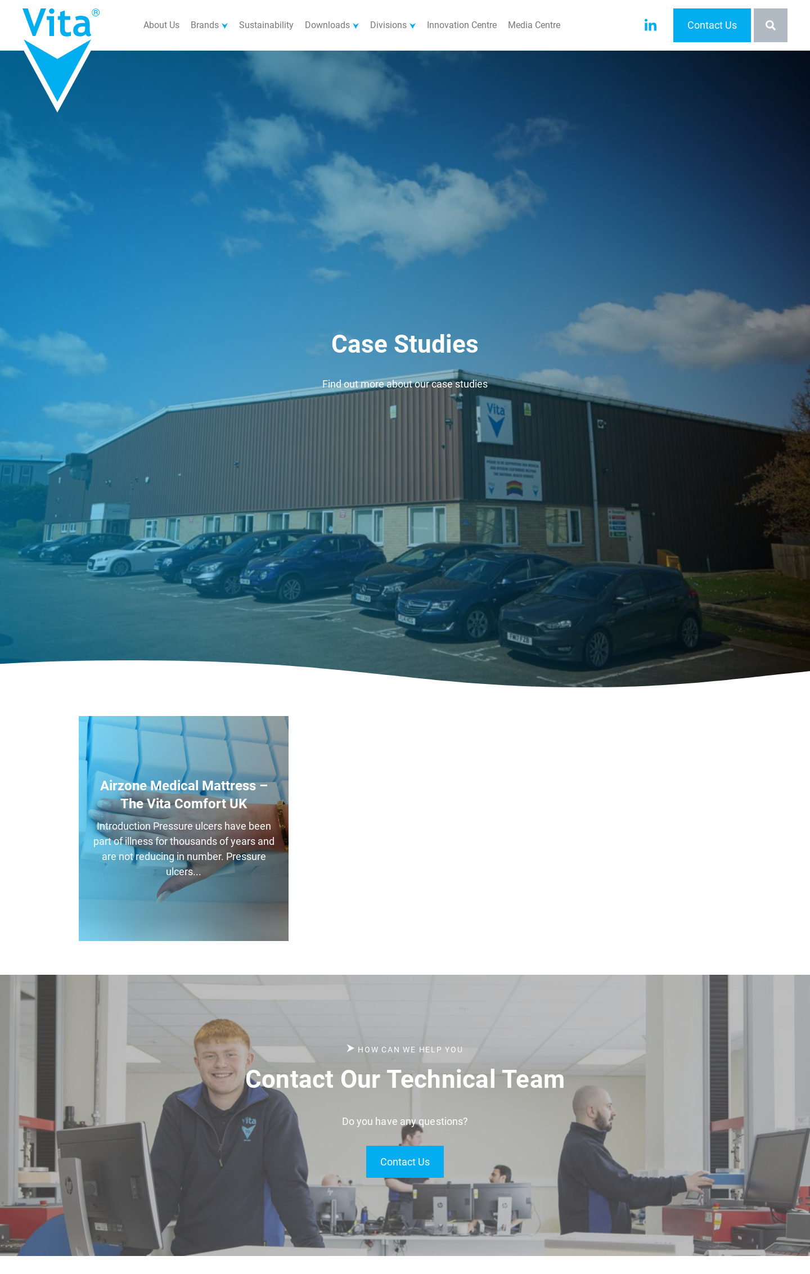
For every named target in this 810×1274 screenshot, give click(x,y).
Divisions (388, 25)
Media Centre (534, 25)
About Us (161, 25)
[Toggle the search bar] (771, 25)
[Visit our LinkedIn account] (650, 25)
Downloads (327, 25)
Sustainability (266, 25)
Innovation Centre (462, 25)
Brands (205, 25)
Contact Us (712, 25)
